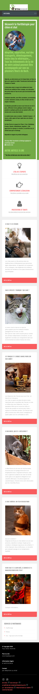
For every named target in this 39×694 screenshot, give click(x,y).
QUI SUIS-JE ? (14, 683)
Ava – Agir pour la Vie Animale (14, 636)
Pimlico (8, 632)
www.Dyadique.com (8, 656)
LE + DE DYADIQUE (7, 688)
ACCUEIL (4, 683)
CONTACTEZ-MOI (7, 690)
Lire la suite (7, 280)
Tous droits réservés (8, 649)
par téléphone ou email (9, 670)
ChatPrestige (9, 628)
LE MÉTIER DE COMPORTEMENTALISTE (14, 685)
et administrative (7, 663)
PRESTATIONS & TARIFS (23, 688)
